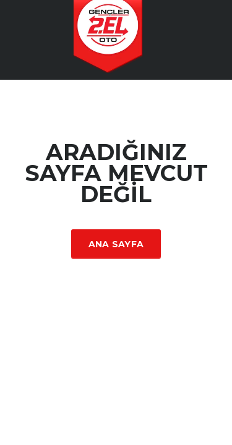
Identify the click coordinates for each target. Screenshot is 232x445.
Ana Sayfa (116, 244)
